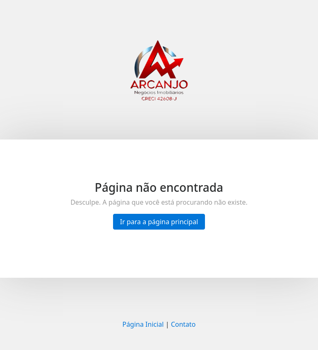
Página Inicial (143, 324)
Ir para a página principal (159, 221)
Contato (183, 324)
